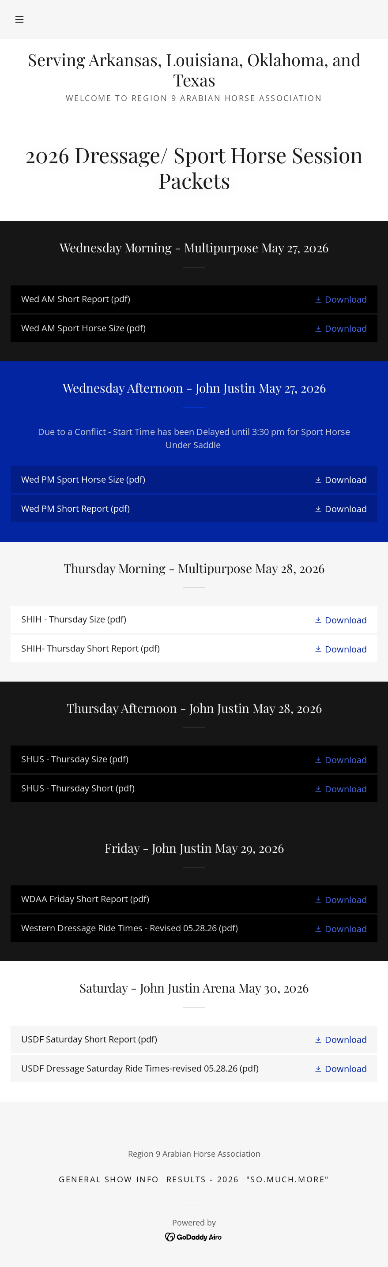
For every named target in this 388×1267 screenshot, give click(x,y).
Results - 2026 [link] (202, 1179)
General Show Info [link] (109, 1179)
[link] (194, 83)
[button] (19, 19)
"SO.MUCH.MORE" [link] (287, 1179)
